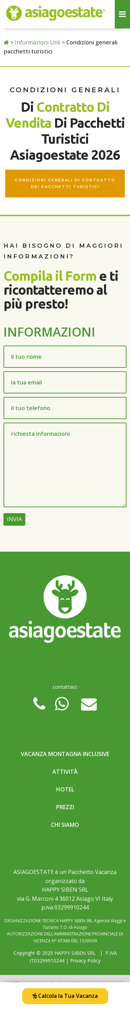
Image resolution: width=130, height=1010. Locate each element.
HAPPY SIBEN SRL (75, 953)
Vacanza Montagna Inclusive (65, 754)
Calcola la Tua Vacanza (65, 996)
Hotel (65, 789)
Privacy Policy (85, 960)
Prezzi (65, 807)
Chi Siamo (65, 825)
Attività (65, 771)
